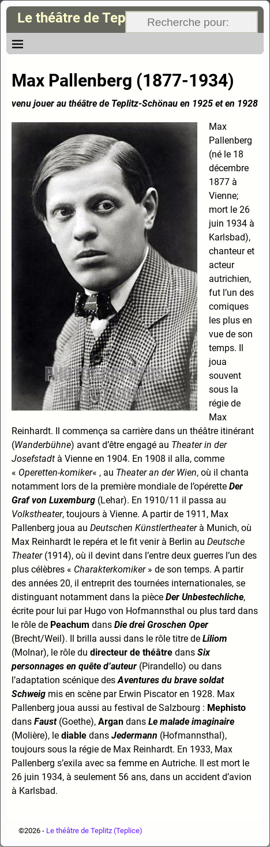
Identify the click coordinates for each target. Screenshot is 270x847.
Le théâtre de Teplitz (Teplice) (109, 18)
